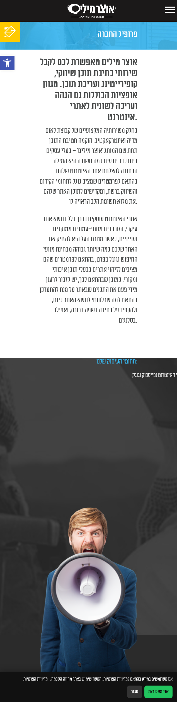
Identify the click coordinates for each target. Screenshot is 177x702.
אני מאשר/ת (158, 691)
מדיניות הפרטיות (35, 679)
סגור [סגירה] (134, 691)
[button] (7, 63)
